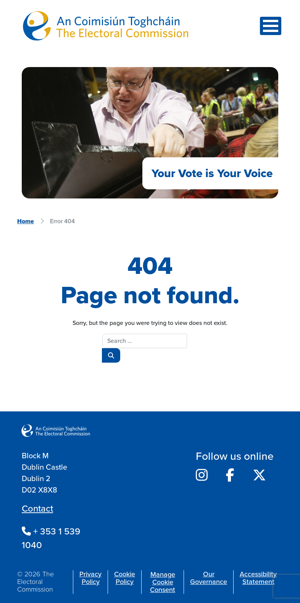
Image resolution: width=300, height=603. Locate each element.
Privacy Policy (90, 578)
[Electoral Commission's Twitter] (259, 475)
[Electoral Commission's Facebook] (230, 475)
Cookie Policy (124, 578)
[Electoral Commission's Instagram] (202, 475)
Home (25, 221)
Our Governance (208, 578)
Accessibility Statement (258, 578)
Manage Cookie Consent (162, 582)
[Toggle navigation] (270, 26)
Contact (37, 508)
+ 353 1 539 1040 (51, 538)
